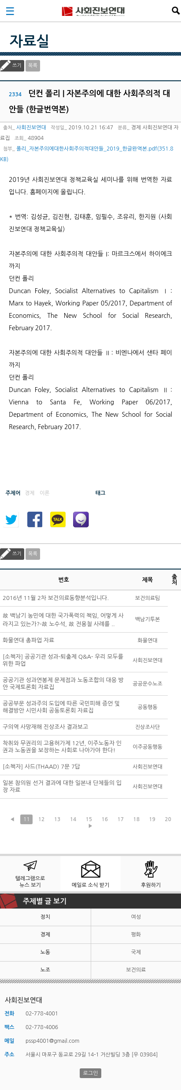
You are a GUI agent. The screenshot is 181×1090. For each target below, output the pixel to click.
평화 (136, 934)
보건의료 (136, 970)
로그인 (90, 1073)
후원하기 (151, 885)
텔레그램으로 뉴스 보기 (30, 882)
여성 (136, 917)
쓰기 (17, 65)
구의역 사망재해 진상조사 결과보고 (45, 727)
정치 (45, 917)
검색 (175, 10)
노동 (45, 952)
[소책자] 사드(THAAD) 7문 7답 (41, 766)
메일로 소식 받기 (91, 885)
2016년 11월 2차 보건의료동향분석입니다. (56, 598)
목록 (32, 65)
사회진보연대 (93, 10)
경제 (45, 934)
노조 (45, 970)
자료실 (29, 41)
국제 (136, 952)
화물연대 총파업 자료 (28, 640)
